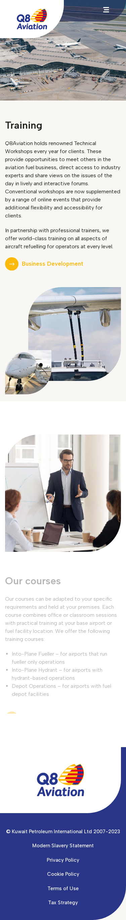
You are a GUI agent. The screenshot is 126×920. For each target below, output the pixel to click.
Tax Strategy (63, 903)
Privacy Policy (63, 860)
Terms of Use (63, 888)
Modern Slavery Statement (63, 846)
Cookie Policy (63, 874)
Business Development (52, 264)
